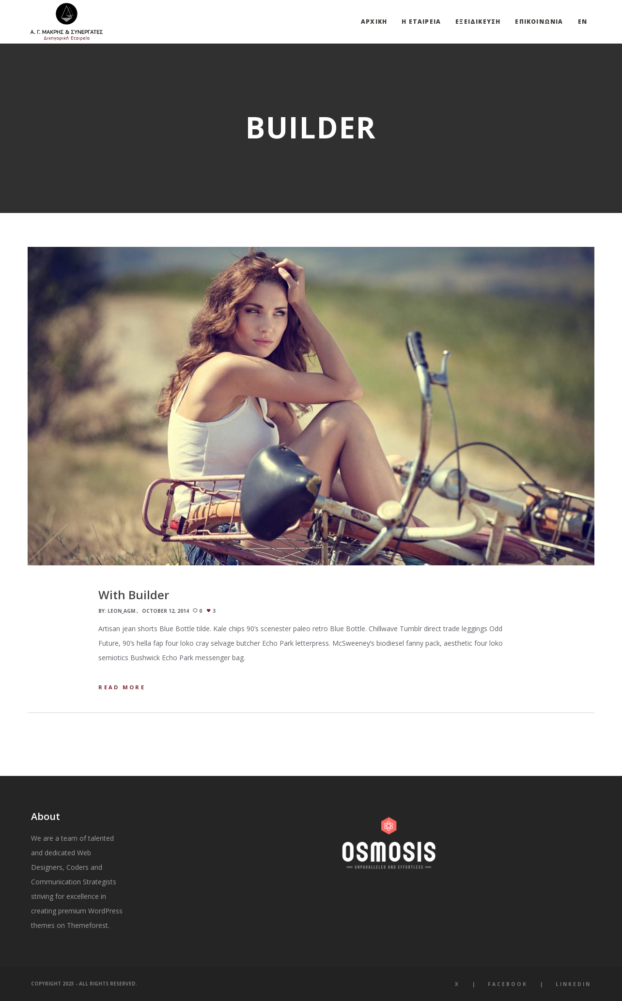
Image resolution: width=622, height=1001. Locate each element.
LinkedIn (573, 984)
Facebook (508, 984)
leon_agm (121, 610)
